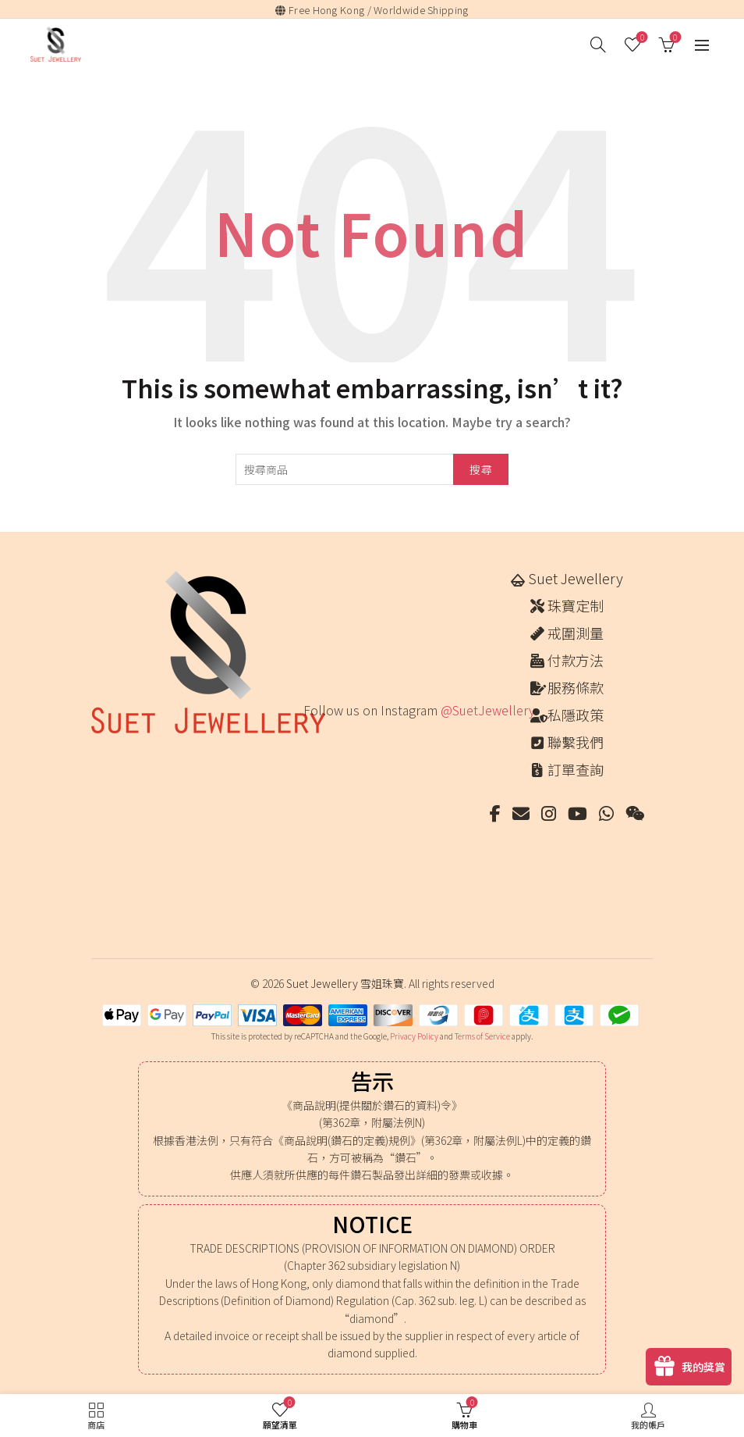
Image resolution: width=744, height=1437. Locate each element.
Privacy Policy (414, 1036)
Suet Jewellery (575, 578)
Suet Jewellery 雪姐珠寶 (345, 983)
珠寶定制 (575, 605)
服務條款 (575, 687)
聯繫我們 (575, 742)
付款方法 (575, 660)
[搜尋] (598, 44)
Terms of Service (482, 1036)
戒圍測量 (575, 632)
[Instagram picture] (319, 753)
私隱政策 (575, 714)
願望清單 (640, 38)
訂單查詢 (575, 769)
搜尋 (480, 469)
